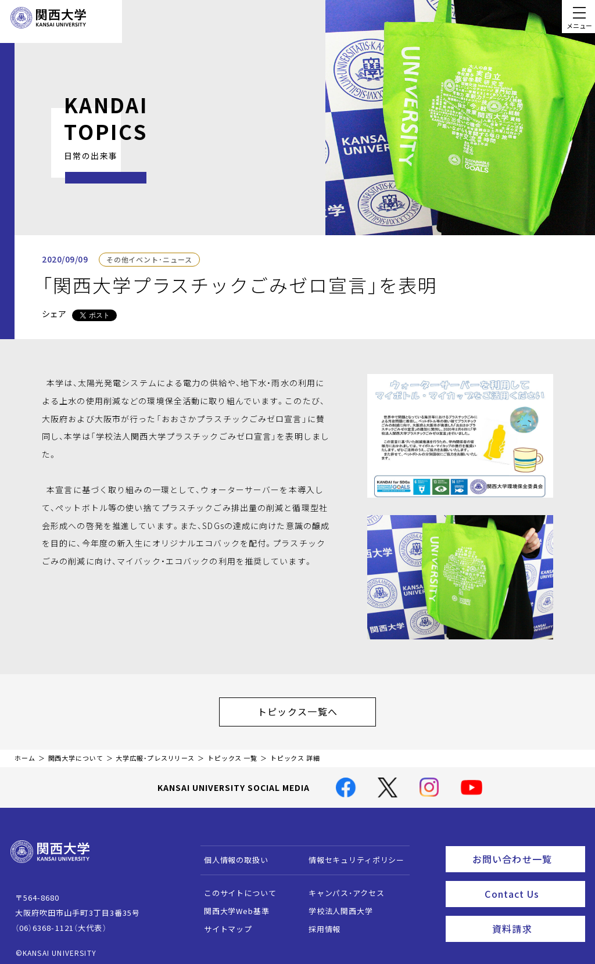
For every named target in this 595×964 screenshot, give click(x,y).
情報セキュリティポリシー (351, 853)
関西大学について (75, 752)
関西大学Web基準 (231, 905)
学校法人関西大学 (335, 905)
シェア (54, 313)
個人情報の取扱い (230, 853)
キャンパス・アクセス (340, 887)
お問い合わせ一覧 (526, 851)
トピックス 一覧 (232, 752)
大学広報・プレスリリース (155, 752)
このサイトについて (234, 887)
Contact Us (530, 883)
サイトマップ (222, 923)
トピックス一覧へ (309, 708)
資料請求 (534, 915)
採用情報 (319, 923)
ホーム (25, 752)
